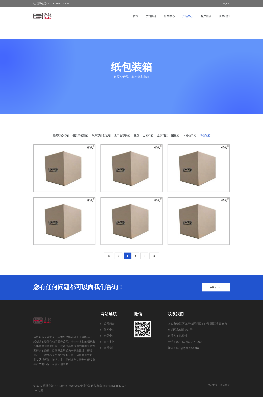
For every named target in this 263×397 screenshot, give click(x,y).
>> (154, 256)
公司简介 (151, 16)
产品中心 (187, 16)
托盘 (137, 135)
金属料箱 (148, 135)
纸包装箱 (143, 76)
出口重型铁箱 (122, 135)
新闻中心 (169, 16)
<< (108, 256)
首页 (135, 16)
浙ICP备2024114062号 (115, 385)
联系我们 (224, 16)
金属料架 (163, 135)
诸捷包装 (225, 385)
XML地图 (38, 390)
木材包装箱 (190, 135)
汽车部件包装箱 (102, 135)
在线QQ (215, 287)
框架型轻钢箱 (80, 135)
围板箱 (175, 135)
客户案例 (206, 16)
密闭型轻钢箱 (61, 135)
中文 (226, 3)
